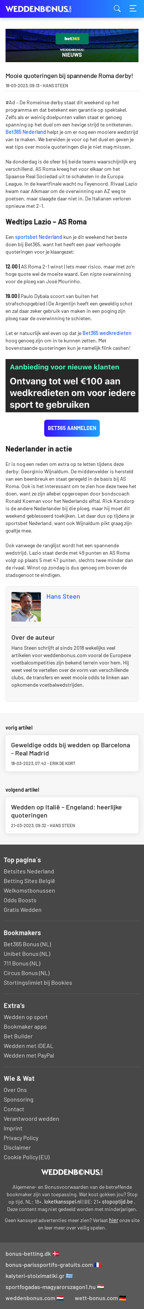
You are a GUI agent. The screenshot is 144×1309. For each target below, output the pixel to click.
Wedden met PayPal (29, 1055)
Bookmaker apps (25, 1026)
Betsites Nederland (29, 871)
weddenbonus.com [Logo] (42, 9)
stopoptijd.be (117, 1201)
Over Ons (15, 1089)
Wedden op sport (26, 1016)
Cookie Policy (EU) (26, 1156)
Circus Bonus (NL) (26, 972)
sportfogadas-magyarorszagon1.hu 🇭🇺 (55, 1286)
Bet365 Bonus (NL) (27, 943)
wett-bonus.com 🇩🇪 (100, 1297)
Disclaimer (17, 1147)
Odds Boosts (20, 899)
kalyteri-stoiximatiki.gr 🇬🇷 (39, 1275)
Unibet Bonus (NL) (27, 953)
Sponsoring (19, 1099)
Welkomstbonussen (29, 890)
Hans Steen (63, 596)
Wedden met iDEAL (28, 1045)
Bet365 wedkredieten (106, 333)
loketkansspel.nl (62, 1201)
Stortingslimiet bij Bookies (38, 982)
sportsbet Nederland (38, 237)
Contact (14, 1108)
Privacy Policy (21, 1137)
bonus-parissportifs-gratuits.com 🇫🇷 (53, 1264)
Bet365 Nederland (26, 132)
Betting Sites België (29, 880)
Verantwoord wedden (31, 1118)
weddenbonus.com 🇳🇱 (35, 1297)
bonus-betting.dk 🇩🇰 (32, 1253)
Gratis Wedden (23, 909)
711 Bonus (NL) (22, 963)
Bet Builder (18, 1035)
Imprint (13, 1128)
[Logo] (72, 1172)
